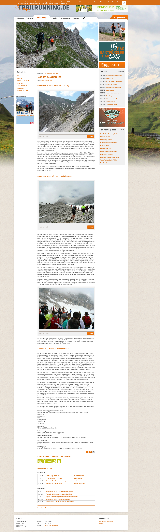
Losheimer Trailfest (106, 154)
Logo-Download (22, 86)
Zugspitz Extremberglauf (54, 483)
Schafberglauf (110, 96)
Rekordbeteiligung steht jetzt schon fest (59, 494)
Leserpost (20, 83)
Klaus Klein (78, 478)
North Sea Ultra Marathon (113, 93)
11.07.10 (40, 476)
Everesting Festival (111, 84)
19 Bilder (90, 333)
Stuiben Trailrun (111, 101)
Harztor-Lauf (109, 78)
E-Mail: (39, 525)
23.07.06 (40, 483)
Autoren (19, 78)
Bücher (19, 76)
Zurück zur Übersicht (44, 508)
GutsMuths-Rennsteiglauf (113, 87)
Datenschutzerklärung (60, 3)
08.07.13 (40, 491)
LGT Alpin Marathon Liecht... (109, 142)
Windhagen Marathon (112, 98)
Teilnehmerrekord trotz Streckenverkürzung (60, 491)
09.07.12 (40, 499)
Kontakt (101, 523)
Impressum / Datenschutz (106, 521)
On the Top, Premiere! (53, 476)
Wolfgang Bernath (46, 80)
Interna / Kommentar (23, 81)
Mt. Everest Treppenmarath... (114, 75)
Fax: (38, 523)
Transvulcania (110, 90)
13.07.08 (40, 481)
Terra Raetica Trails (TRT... (108, 160)
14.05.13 (40, 496)
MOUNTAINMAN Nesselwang (114, 81)
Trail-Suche (20, 88)
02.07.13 (40, 494)
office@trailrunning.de (51, 525)
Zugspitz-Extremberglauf (51, 73)
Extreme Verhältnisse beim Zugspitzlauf (58, 481)
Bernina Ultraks (105, 163)
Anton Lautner (79, 481)
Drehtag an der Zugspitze (54, 478)
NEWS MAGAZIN (22, 90)
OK (124, 3)
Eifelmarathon (104, 145)
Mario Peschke (79, 476)
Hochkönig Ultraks (106, 140)
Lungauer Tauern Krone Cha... (109, 157)
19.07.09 (40, 478)
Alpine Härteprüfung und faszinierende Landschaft (62, 496)
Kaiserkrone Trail (105, 148)
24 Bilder (90, 136)
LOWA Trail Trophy (111, 104)
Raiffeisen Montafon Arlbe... (109, 151)
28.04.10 (40, 502)
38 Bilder (90, 227)
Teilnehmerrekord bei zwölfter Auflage (58, 499)
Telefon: (39, 521)
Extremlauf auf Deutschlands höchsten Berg (60, 502)
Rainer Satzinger (79, 483)
